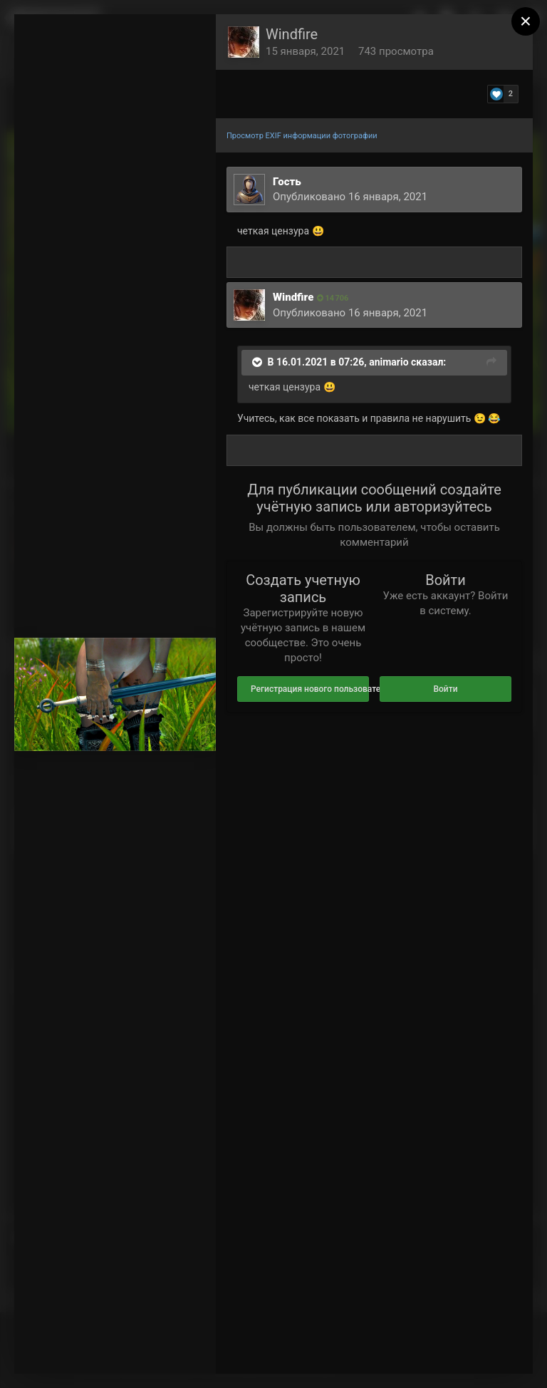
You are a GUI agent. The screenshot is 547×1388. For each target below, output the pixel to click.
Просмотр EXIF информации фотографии (301, 135)
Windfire (292, 34)
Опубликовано (350, 196)
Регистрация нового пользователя (310, 689)
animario (388, 362)
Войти (445, 689)
